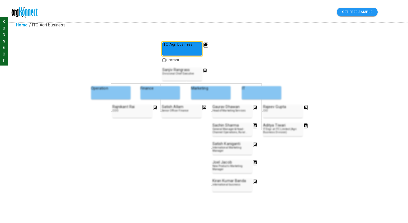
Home (22, 24)
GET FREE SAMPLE (357, 12)
